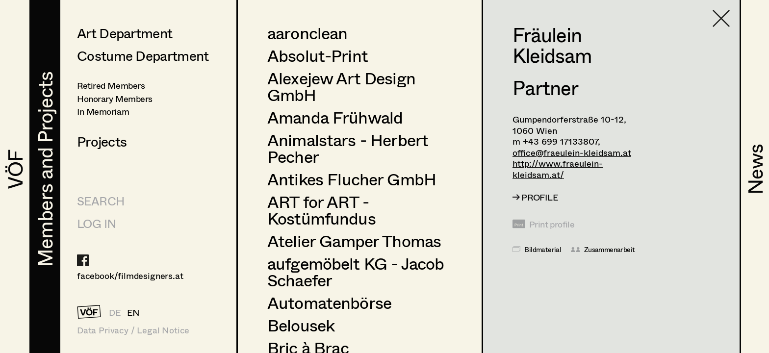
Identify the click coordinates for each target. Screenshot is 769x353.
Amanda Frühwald (335, 117)
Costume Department (142, 55)
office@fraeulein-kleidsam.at (572, 152)
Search (100, 201)
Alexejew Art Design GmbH (341, 86)
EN (133, 312)
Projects (102, 141)
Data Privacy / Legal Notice (133, 330)
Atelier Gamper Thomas (354, 240)
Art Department (124, 33)
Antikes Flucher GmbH (351, 179)
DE (115, 312)
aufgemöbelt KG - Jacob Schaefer (355, 272)
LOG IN (96, 223)
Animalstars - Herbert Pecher (347, 148)
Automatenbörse (329, 302)
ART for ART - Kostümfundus (321, 210)
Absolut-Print (317, 55)
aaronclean (307, 33)
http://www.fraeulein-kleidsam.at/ (558, 168)
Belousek (300, 325)
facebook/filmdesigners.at (130, 275)
